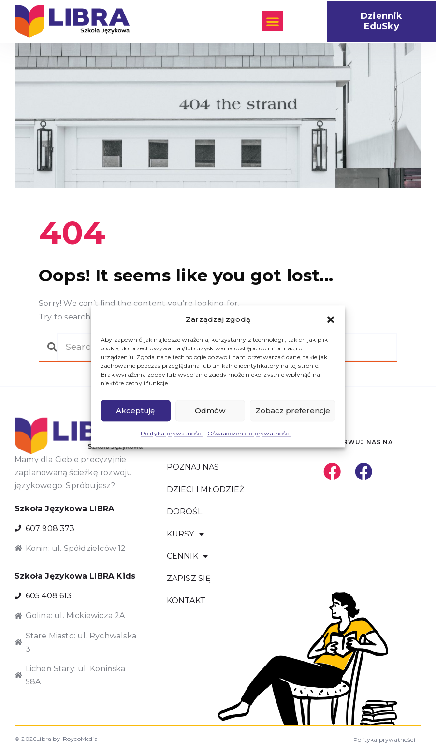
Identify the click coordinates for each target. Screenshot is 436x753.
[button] (330, 319)
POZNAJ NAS (193, 467)
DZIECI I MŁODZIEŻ (205, 489)
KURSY (185, 534)
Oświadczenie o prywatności (249, 433)
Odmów (210, 410)
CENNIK (187, 556)
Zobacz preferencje (292, 410)
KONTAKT (186, 600)
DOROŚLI (185, 511)
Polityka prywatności (172, 433)
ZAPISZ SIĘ (189, 578)
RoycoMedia (80, 738)
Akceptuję (135, 410)
